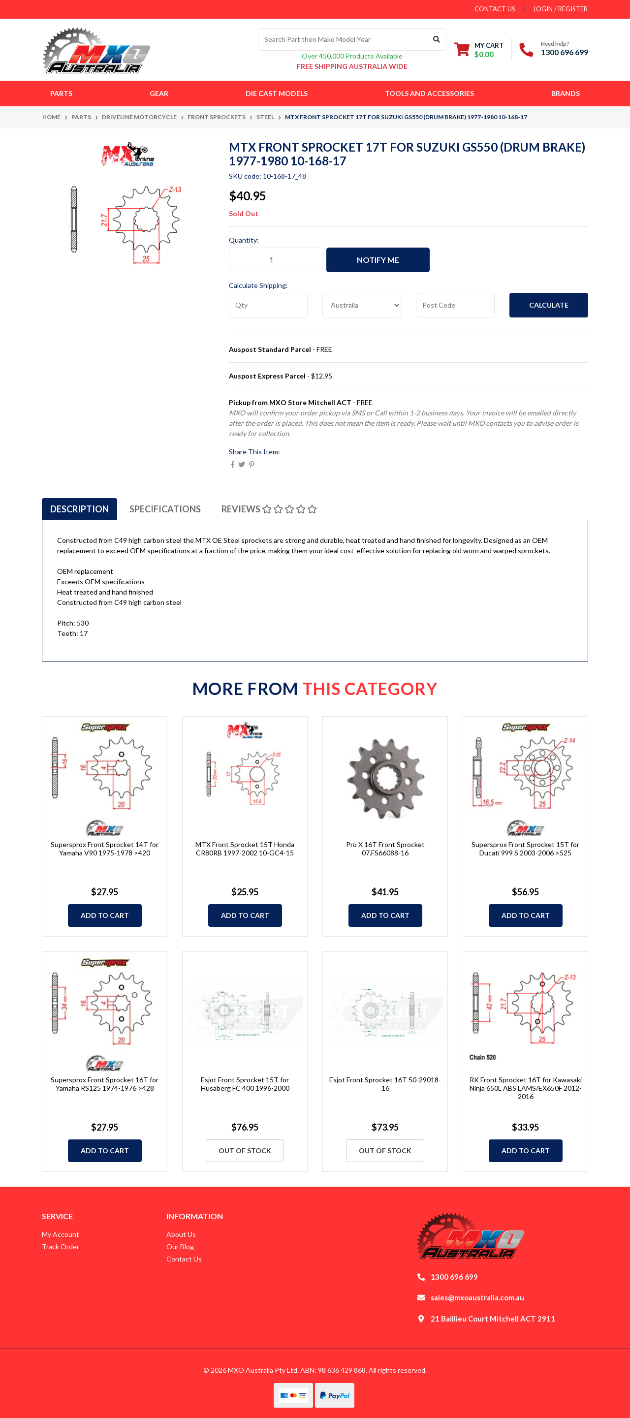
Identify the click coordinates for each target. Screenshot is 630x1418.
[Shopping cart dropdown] (479, 49)
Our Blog (180, 1246)
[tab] (79, 509)
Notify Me (378, 259)
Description (79, 509)
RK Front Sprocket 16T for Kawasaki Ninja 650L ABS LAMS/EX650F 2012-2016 (526, 1088)
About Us (181, 1234)
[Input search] (343, 39)
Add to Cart (105, 915)
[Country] (361, 305)
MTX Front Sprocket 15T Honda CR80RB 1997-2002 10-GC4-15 (244, 848)
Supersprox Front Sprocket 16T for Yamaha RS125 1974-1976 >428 (104, 1083)
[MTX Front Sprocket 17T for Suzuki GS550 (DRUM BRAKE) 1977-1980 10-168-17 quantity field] (275, 260)
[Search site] (436, 39)
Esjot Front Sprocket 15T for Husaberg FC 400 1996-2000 (245, 1083)
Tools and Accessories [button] (429, 93)
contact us (494, 9)
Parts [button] (61, 93)
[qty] (268, 305)
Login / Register (561, 9)
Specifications (165, 509)
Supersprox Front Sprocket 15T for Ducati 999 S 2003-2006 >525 (525, 848)
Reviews (269, 509)
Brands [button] (565, 93)
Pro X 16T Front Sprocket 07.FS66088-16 (385, 848)
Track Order (60, 1246)
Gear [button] (159, 93)
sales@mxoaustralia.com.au (477, 1297)
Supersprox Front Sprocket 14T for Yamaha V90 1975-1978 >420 (104, 848)
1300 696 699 (564, 52)
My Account (60, 1234)
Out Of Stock (245, 1150)
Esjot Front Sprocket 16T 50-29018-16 (385, 1083)
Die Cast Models (277, 93)
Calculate (548, 305)
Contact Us (184, 1259)
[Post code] (455, 305)
